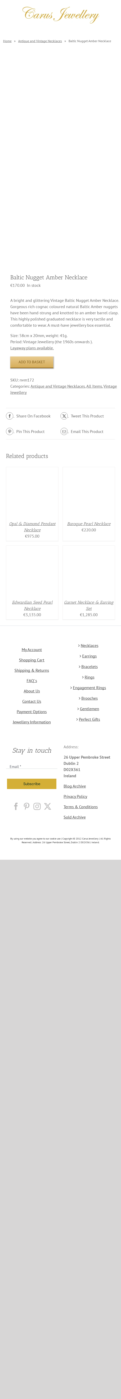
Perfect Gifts (89, 719)
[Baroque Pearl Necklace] (89, 470)
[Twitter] (47, 806)
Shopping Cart (31, 660)
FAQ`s (32, 680)
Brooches (89, 698)
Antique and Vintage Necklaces (40, 41)
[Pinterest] (26, 806)
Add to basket (32, 362)
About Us (32, 691)
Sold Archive (75, 817)
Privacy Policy (75, 796)
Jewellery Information (32, 722)
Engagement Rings (89, 687)
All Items (94, 386)
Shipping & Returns (31, 670)
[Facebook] (16, 806)
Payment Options (32, 711)
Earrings (89, 656)
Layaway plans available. (32, 348)
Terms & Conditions (81, 807)
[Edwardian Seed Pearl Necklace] (32, 548)
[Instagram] (37, 806)
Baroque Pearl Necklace (88, 523)
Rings (89, 677)
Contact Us (31, 701)
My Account (32, 649)
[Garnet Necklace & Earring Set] (89, 548)
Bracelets (89, 666)
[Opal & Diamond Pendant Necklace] (32, 470)
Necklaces (89, 645)
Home (7, 41)
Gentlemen (89, 708)
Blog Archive (75, 786)
